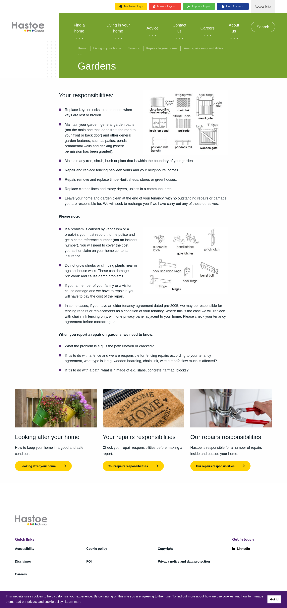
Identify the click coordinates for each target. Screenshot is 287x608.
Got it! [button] (274, 599)
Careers (207, 28)
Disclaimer (23, 561)
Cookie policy (96, 548)
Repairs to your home (161, 48)
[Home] (28, 27)
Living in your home (118, 28)
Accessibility (24, 548)
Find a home (79, 28)
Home (82, 48)
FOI (89, 561)
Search (263, 27)
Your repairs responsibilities (203, 48)
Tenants (134, 48)
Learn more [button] (73, 601)
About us (234, 28)
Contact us (179, 28)
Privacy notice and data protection (184, 561)
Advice (152, 28)
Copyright (165, 548)
